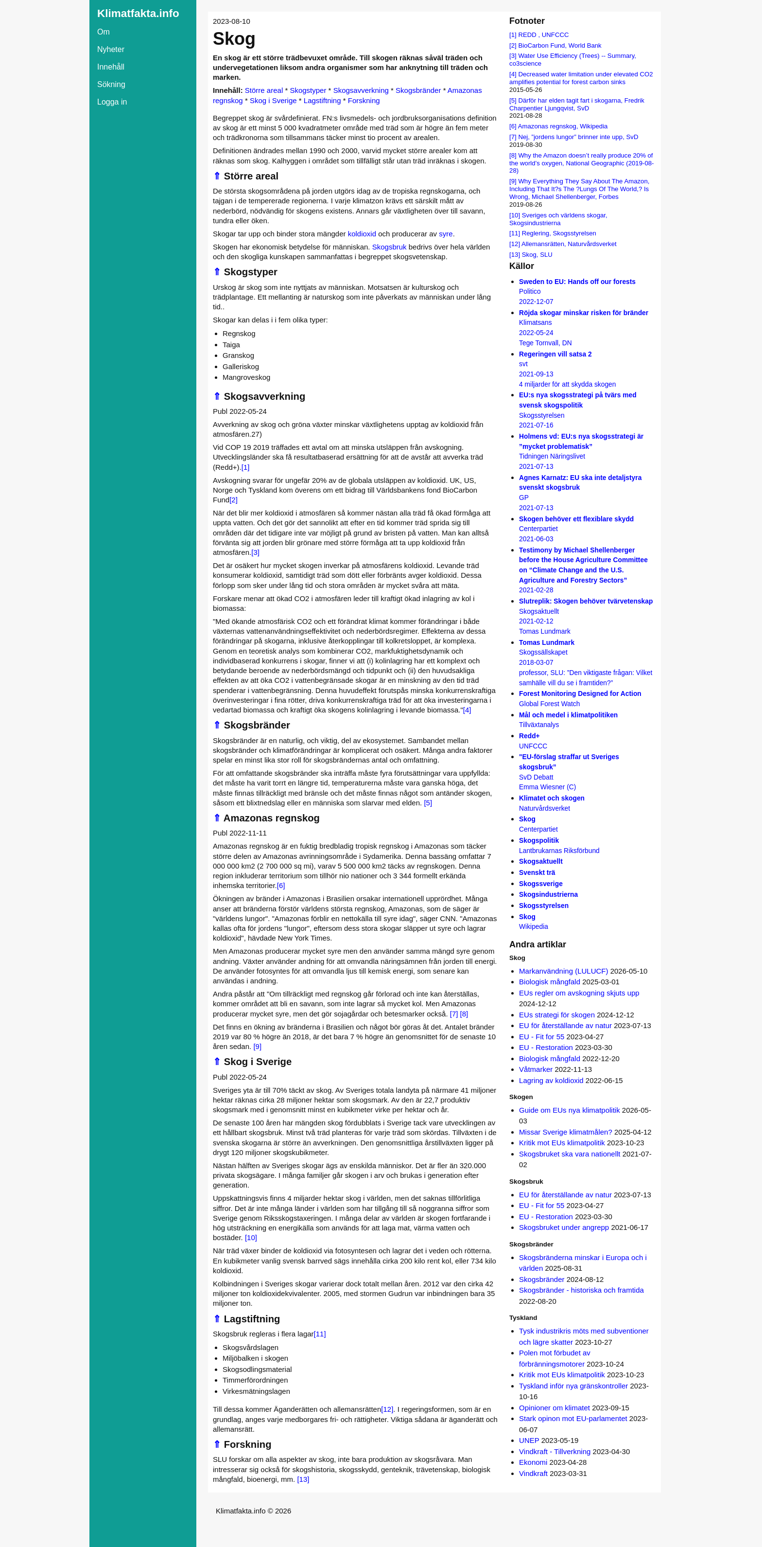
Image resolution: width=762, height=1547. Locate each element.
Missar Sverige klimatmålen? (565, 1132)
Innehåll (110, 67)
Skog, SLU (537, 254)
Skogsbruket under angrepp (564, 1227)
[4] (467, 710)
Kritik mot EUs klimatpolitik (562, 1142)
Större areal (264, 90)
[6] (281, 885)
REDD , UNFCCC (543, 34)
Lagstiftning (322, 100)
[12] (387, 1409)
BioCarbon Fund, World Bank (559, 45)
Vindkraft (533, 1473)
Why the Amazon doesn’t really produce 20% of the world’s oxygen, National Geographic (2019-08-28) (581, 163)
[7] (454, 1014)
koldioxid (362, 234)
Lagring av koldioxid (551, 1080)
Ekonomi (533, 1462)
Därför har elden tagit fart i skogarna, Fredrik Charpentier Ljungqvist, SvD (576, 104)
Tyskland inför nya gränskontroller (573, 1386)
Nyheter (110, 49)
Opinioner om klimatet (554, 1408)
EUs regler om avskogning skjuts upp (579, 993)
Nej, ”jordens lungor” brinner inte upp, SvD (578, 137)
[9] (257, 1046)
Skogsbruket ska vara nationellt (569, 1154)
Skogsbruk (389, 247)
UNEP (529, 1440)
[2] (233, 500)
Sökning (111, 84)
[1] (246, 467)
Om (103, 32)
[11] (320, 1334)
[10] (251, 1237)
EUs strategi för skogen (557, 1015)
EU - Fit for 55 (541, 1036)
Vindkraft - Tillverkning (554, 1451)
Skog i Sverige (273, 100)
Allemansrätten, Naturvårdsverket (569, 244)
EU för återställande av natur (565, 1025)
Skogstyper (308, 90)
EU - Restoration (546, 1047)
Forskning (364, 100)
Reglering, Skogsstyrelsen (559, 233)
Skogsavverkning (361, 90)
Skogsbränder (418, 90)
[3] (255, 552)
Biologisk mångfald (549, 982)
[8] (464, 1014)
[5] (428, 803)
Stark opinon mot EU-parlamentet (573, 1418)
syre (445, 234)
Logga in (112, 102)
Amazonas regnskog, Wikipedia (563, 126)
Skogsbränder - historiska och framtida (581, 1290)
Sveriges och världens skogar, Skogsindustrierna (558, 219)
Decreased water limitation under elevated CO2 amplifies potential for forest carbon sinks (581, 78)
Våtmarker (536, 1069)
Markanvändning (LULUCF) (563, 971)
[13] (303, 1479)
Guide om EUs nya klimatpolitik (569, 1110)
